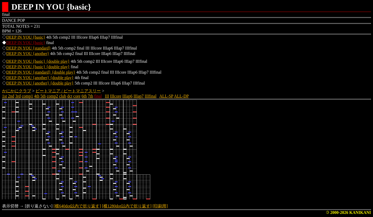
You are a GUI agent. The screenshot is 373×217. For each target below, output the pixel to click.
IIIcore (115, 96)
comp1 (27, 96)
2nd (11, 96)
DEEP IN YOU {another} (27, 53)
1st (4, 96)
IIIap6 (127, 96)
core (77, 96)
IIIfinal (150, 96)
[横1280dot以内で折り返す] (127, 206)
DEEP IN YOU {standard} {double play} (40, 72)
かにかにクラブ (16, 91)
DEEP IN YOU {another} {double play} (40, 77)
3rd (18, 96)
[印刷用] (160, 206)
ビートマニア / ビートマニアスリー (68, 91)
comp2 (52, 96)
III (107, 96)
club (62, 96)
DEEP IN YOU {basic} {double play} (38, 61)
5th (43, 96)
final (98, 96)
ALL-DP (181, 96)
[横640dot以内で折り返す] (77, 206)
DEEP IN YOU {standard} (28, 48)
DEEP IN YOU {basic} (25, 37)
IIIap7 (138, 96)
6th (84, 96)
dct (70, 96)
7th (90, 96)
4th (36, 96)
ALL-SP (166, 96)
